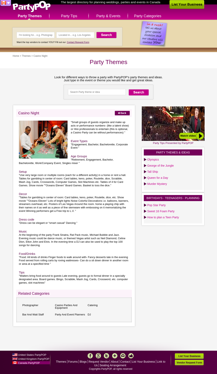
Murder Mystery (157, 183)
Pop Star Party (156, 205)
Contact (125, 361)
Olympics (153, 159)
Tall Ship (152, 171)
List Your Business (143, 361)
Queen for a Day (157, 177)
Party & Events (108, 16)
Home (16, 56)
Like (131, 355)
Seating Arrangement (113, 365)
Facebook (90, 355)
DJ (89, 314)
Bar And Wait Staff (33, 314)
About (114, 361)
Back (122, 113)
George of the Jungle (160, 165)
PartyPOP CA (31, 7)
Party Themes (30, 16)
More (114, 355)
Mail (123, 355)
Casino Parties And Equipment (66, 306)
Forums (73, 361)
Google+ (98, 355)
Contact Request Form (78, 42)
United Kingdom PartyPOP (33, 358)
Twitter (106, 355)
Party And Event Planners (70, 314)
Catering (93, 305)
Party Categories (147, 16)
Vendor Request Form (189, 362)
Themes (26, 56)
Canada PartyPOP (29, 362)
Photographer (30, 305)
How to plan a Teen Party (163, 217)
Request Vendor (99, 361)
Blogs (83, 361)
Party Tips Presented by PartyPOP (173, 143)
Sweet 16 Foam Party (161, 211)
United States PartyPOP (32, 354)
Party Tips (69, 16)
